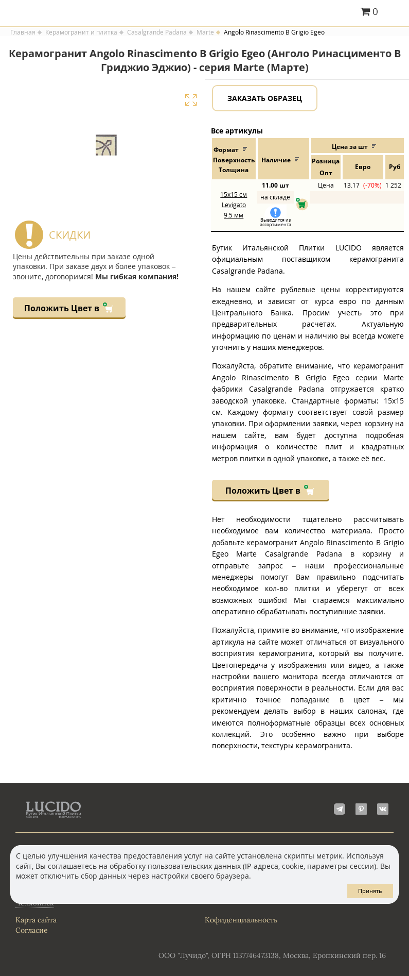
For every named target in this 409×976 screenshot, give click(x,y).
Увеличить (191, 100)
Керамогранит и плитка (81, 32)
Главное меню (394, 12)
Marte (205, 32)
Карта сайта (36, 919)
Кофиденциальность (241, 919)
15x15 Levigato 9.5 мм (233, 204)
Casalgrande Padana (157, 32)
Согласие (31, 930)
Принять (370, 891)
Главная (22, 32)
